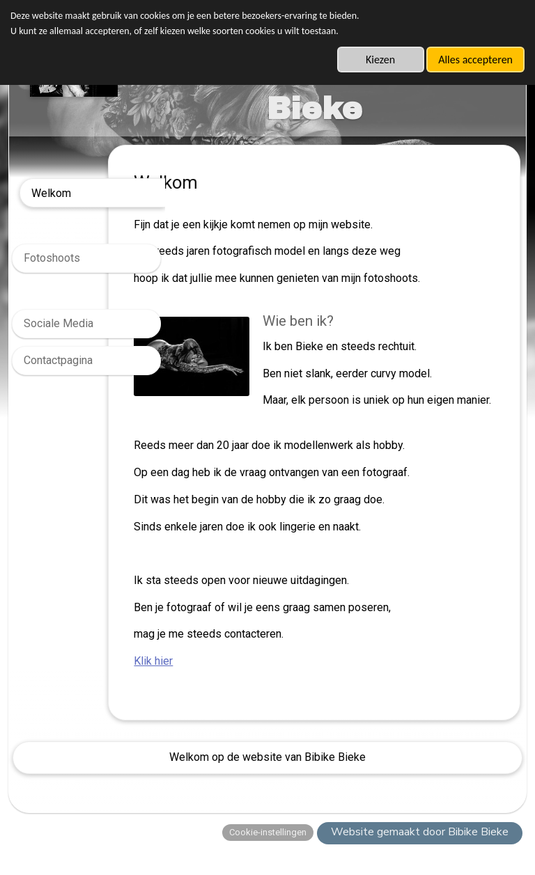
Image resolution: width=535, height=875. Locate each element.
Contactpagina (58, 360)
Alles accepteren (475, 59)
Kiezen (380, 59)
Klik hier (210, 677)
